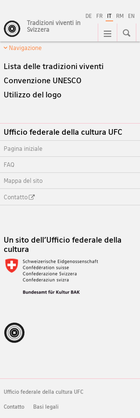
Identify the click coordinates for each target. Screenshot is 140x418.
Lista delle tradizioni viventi (54, 66)
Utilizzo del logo (33, 94)
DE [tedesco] (88, 16)
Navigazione (25, 48)
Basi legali (46, 406)
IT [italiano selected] (109, 16)
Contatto (14, 406)
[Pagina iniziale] (59, 30)
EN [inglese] (131, 16)
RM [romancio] (120, 16)
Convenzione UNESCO (42, 80)
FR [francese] (99, 16)
